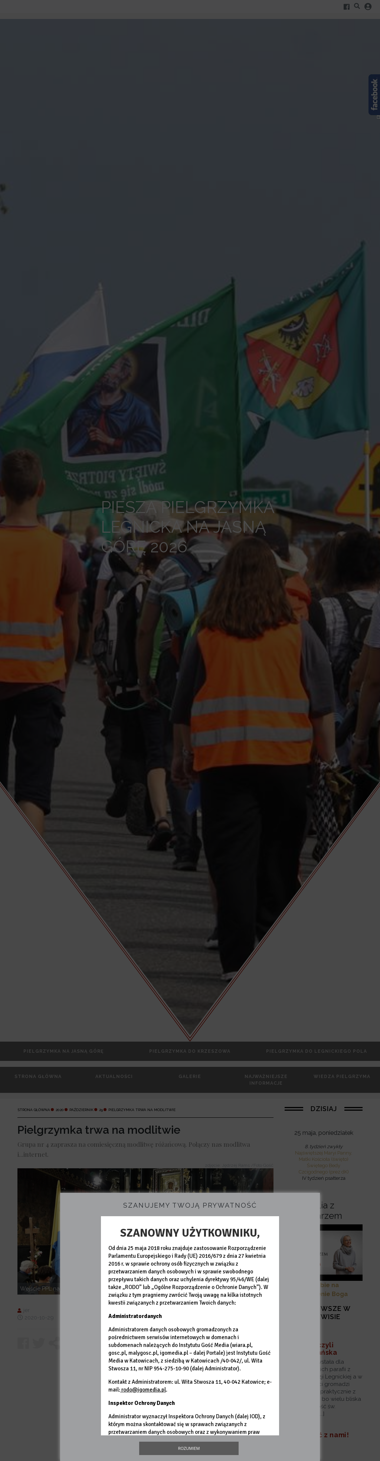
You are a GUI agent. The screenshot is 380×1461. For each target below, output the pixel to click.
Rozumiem (189, 1448)
